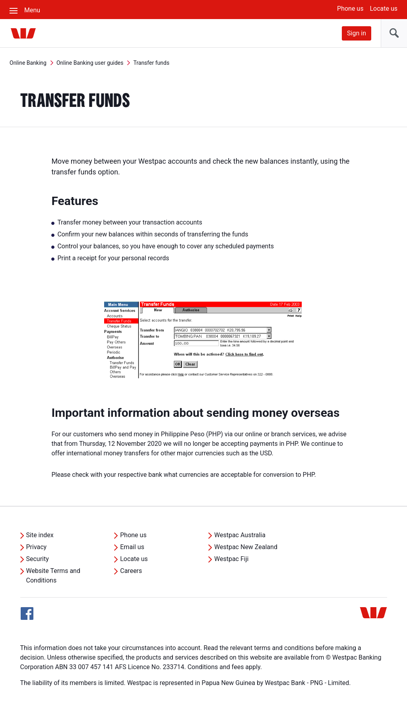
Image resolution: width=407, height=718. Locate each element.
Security (37, 559)
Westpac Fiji (231, 559)
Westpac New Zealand (245, 547)
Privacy (36, 547)
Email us (132, 547)
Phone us (350, 8)
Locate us (383, 8)
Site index (40, 535)
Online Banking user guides (90, 63)
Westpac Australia (240, 535)
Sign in (356, 33)
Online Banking (28, 63)
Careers (131, 571)
